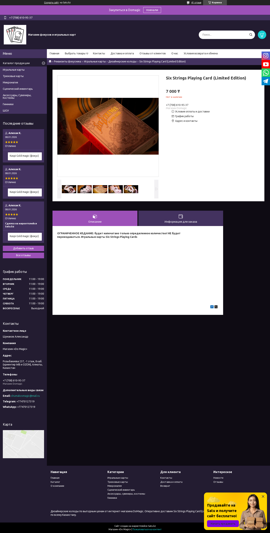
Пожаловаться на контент (147, 529)
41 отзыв (196, 2)
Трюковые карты (13, 76)
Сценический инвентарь (18, 88)
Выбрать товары (75, 53)
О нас (174, 53)
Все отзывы (23, 255)
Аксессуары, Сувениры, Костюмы (17, 96)
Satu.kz (152, 526)
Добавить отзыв (23, 248)
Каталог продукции (16, 63)
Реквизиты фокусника (67, 61)
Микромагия (10, 82)
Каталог (55, 482)
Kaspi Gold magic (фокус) (24, 155)
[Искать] (251, 35)
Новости (218, 477)
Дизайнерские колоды (122, 61)
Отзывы (218, 482)
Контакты (99, 53)
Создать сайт (51, 2)
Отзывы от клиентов (153, 53)
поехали (152, 10)
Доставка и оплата (122, 53)
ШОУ (6, 110)
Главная (54, 53)
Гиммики (8, 104)
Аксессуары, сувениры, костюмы (126, 493)
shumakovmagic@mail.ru (25, 395)
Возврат (165, 485)
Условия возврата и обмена (201, 53)
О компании (57, 485)
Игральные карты (95, 61)
